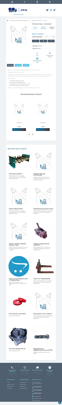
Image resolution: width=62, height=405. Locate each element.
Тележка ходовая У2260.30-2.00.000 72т (41, 244)
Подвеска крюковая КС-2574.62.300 (39, 174)
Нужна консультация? (37, 36)
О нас (8, 382)
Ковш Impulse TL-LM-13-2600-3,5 (42, 313)
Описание (10, 65)
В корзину (16, 129)
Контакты (26, 65)
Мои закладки (22, 386)
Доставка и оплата (10, 384)
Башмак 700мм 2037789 (16, 208)
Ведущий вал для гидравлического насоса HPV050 (42, 349)
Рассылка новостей (23, 388)
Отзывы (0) (18, 65)
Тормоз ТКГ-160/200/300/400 (41, 278)
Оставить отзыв (52, 28)
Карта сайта (9, 388)
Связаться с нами (10, 386)
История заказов (23, 384)
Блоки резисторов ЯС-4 (16, 173)
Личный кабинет (23, 382)
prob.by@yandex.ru (36, 396)
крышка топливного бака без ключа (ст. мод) (17, 244)
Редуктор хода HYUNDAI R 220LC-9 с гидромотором (18, 279)
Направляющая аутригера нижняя (43, 208)
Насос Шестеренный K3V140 (17, 348)
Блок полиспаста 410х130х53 (17, 313)
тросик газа (19, 122)
